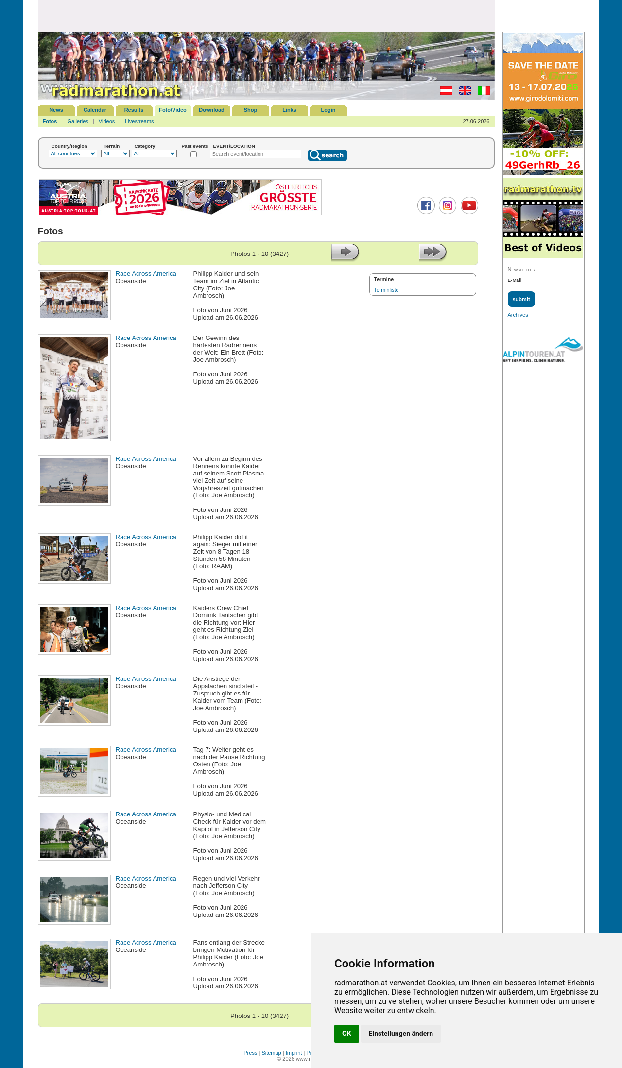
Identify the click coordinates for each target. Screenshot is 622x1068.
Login (328, 110)
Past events (195, 146)
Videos (107, 121)
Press (250, 1053)
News (56, 110)
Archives (518, 315)
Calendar (95, 110)
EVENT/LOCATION (234, 146)
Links (289, 110)
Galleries (77, 121)
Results (134, 110)
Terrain (112, 146)
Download (212, 110)
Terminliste (386, 290)
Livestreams (139, 121)
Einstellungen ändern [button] (401, 1033)
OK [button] (346, 1033)
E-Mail (515, 280)
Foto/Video (173, 110)
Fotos (50, 121)
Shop (251, 110)
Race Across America (146, 273)
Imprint (294, 1053)
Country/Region (69, 146)
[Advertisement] (266, 15)
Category (145, 146)
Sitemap (271, 1053)
